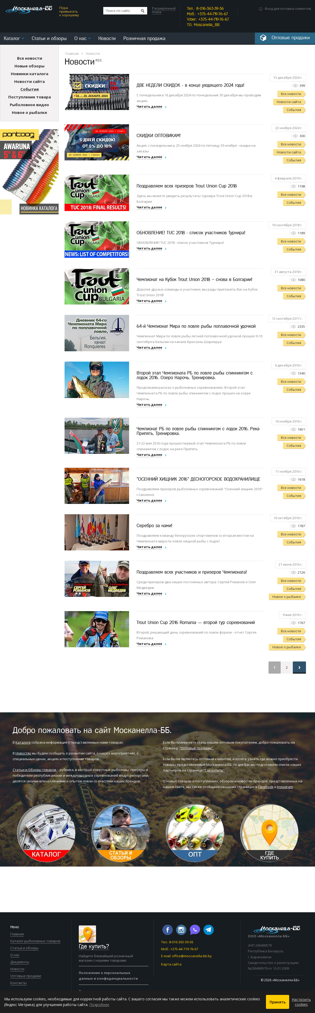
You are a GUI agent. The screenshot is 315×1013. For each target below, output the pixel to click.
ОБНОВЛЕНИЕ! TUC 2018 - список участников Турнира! (191, 232)
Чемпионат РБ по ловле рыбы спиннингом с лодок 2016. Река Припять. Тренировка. (198, 431)
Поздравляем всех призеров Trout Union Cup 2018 (187, 185)
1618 (301, 479)
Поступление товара (29, 96)
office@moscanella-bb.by (192, 955)
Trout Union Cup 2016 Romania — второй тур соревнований (196, 622)
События (29, 88)
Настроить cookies (301, 1002)
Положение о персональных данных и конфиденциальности (108, 975)
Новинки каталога (29, 73)
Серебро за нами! (154, 525)
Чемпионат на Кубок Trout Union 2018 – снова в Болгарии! (194, 279)
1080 (301, 279)
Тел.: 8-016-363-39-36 (177, 941)
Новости (107, 38)
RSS (99, 60)
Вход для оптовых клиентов (288, 8)
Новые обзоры (29, 65)
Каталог (12, 38)
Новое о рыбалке (29, 112)
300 (302, 135)
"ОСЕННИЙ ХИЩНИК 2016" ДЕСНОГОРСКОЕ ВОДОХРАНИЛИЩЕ (198, 478)
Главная (72, 53)
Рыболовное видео (29, 104)
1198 (301, 186)
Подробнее (99, 1004)
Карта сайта (171, 964)
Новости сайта (29, 81)
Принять (278, 1002)
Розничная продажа (144, 38)
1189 (301, 232)
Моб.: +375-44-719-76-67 (179, 948)
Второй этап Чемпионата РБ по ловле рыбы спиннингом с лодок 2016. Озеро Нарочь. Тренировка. (195, 375)
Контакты (18, 982)
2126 (301, 572)
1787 (301, 525)
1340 (301, 373)
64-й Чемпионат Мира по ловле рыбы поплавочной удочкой (196, 326)
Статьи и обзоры (49, 38)
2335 (301, 326)
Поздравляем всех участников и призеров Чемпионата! (192, 571)
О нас (80, 38)
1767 (301, 622)
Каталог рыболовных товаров (35, 940)
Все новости (29, 57)
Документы (19, 961)
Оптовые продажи (25, 975)
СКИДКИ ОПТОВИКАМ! (158, 135)
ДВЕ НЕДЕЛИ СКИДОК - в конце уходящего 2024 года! (190, 85)
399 (302, 85)
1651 (301, 429)
